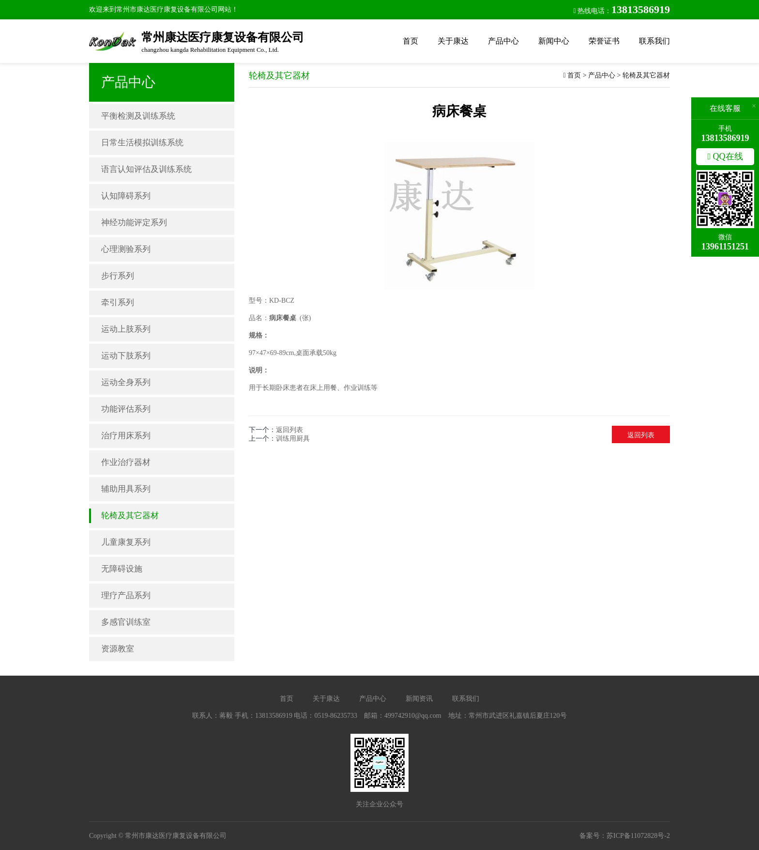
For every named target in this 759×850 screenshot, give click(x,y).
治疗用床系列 (126, 435)
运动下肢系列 (126, 355)
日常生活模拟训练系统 (142, 142)
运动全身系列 (126, 382)
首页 (410, 41)
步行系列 (117, 275)
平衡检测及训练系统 (138, 116)
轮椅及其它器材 (130, 515)
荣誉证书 (604, 41)
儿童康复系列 (126, 542)
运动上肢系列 (126, 329)
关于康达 (453, 41)
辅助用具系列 (126, 489)
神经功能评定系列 (134, 222)
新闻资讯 (419, 698)
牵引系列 (117, 302)
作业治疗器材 (126, 462)
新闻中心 (553, 41)
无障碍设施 (121, 568)
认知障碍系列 (126, 196)
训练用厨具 (293, 438)
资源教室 (117, 648)
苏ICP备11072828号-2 (638, 835)
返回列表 (289, 429)
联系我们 (654, 41)
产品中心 (503, 41)
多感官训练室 (126, 622)
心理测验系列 (126, 249)
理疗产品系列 (126, 595)
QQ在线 (725, 156)
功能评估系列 (126, 409)
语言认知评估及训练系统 (146, 169)
